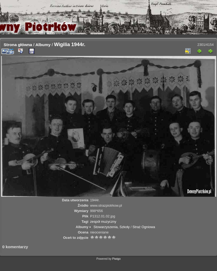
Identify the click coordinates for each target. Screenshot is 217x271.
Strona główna (18, 44)
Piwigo (116, 258)
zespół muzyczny (103, 222)
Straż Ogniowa (144, 227)
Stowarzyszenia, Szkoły (112, 227)
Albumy (43, 44)
